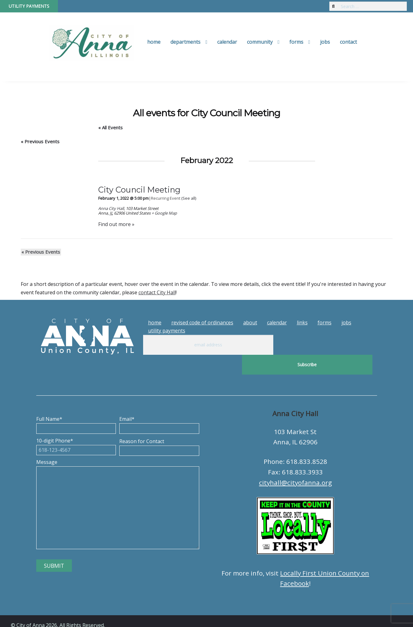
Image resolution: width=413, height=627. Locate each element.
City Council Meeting (139, 189)
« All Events (110, 127)
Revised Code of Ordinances (202, 322)
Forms (296, 41)
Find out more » (116, 224)
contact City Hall (157, 292)
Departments (185, 41)
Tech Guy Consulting (132, 616)
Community (260, 41)
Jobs (325, 41)
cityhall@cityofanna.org (295, 462)
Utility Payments (29, 6)
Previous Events (40, 141)
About (250, 322)
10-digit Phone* (76, 425)
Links (302, 322)
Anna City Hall (111, 208)
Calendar (227, 41)
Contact (348, 41)
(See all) (188, 198)
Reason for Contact (159, 426)
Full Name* (76, 404)
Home (153, 41)
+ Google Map (164, 213)
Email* (159, 404)
